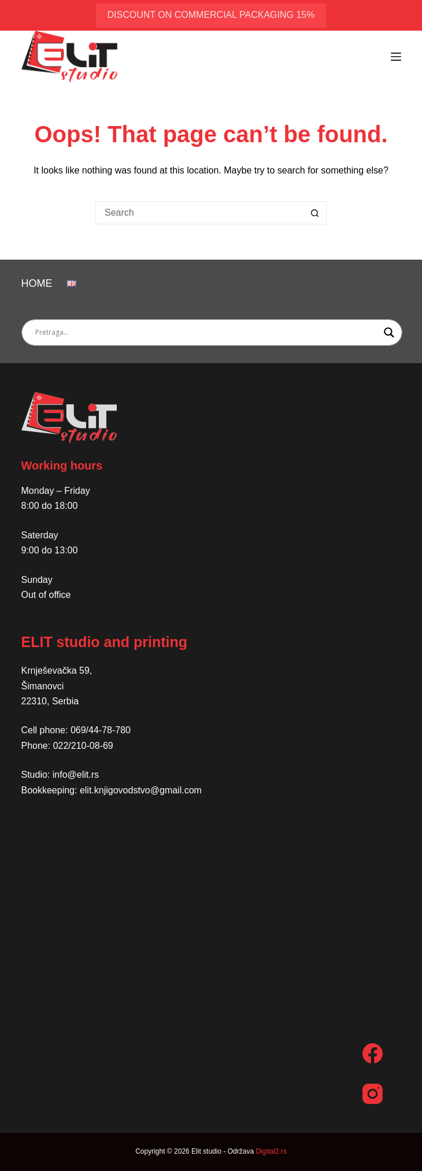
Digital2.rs (271, 1151)
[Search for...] (199, 212)
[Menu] (396, 56)
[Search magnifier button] (389, 332)
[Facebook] (372, 1053)
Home (37, 283)
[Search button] (315, 212)
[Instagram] (372, 1094)
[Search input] (206, 332)
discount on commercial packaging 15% (211, 15)
